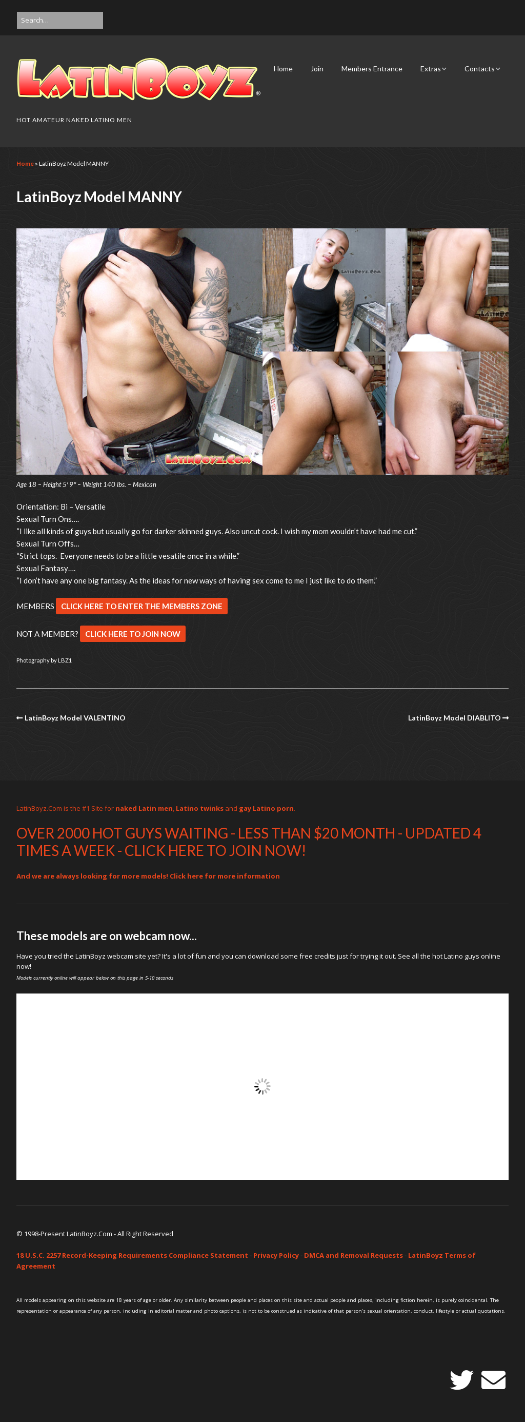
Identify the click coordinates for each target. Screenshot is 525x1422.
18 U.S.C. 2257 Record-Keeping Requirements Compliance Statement (132, 1255)
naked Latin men (144, 808)
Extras (430, 68)
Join (317, 68)
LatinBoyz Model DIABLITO (454, 717)
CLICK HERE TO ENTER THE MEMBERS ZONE (142, 606)
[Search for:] (60, 20)
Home (283, 68)
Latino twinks (200, 808)
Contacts (480, 68)
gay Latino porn (266, 808)
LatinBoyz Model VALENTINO (75, 717)
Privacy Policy (276, 1255)
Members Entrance (371, 68)
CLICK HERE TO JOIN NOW (132, 633)
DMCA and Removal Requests (353, 1255)
